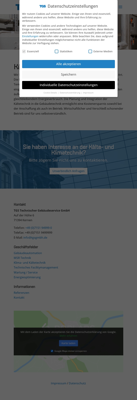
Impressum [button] (88, 91)
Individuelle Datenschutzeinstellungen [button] (69, 83)
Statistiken (63, 49)
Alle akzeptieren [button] (68, 62)
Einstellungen (30, 34)
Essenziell (30, 49)
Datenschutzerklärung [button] (70, 91)
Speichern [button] (68, 72)
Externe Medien (100, 49)
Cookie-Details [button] (50, 91)
